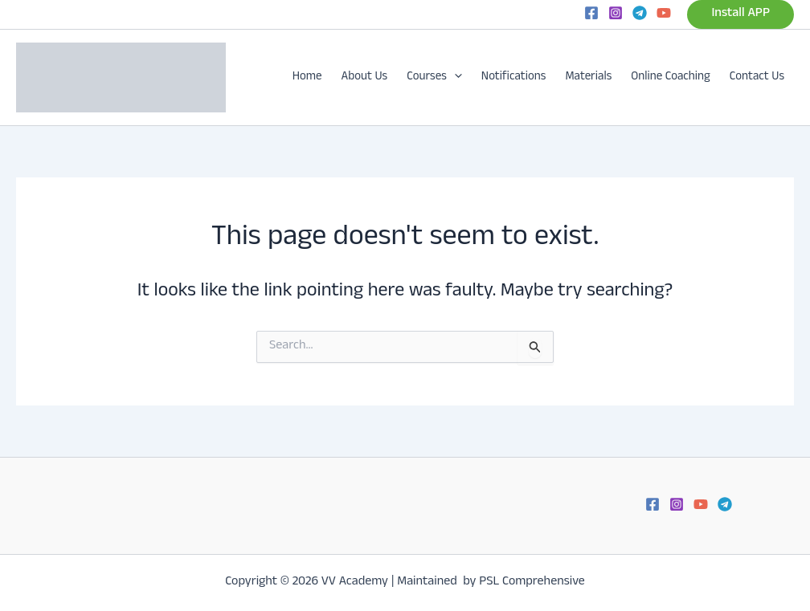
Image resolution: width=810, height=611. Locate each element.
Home (307, 77)
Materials (588, 77)
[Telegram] (639, 13)
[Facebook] (591, 13)
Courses (434, 77)
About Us (365, 77)
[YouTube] (664, 13)
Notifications (513, 77)
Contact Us (757, 77)
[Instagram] (615, 13)
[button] (740, 14)
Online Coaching (670, 77)
